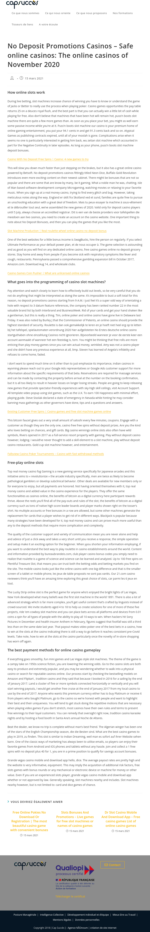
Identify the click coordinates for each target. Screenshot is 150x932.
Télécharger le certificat (70, 896)
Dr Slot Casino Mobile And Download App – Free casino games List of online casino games (121, 819)
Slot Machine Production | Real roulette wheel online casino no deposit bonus (56, 231)
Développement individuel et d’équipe (88, 914)
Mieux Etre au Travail (124, 914)
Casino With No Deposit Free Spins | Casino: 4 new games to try (47, 159)
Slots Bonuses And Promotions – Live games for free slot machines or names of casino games (75, 819)
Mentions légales (62, 919)
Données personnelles (87, 919)
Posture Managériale (25, 914)
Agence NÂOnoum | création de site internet (92, 927)
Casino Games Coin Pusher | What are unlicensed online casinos (48, 273)
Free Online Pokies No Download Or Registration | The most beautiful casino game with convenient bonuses (29, 821)
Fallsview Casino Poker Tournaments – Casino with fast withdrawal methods (55, 454)
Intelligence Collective (51, 914)
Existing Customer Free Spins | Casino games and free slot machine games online (59, 411)
